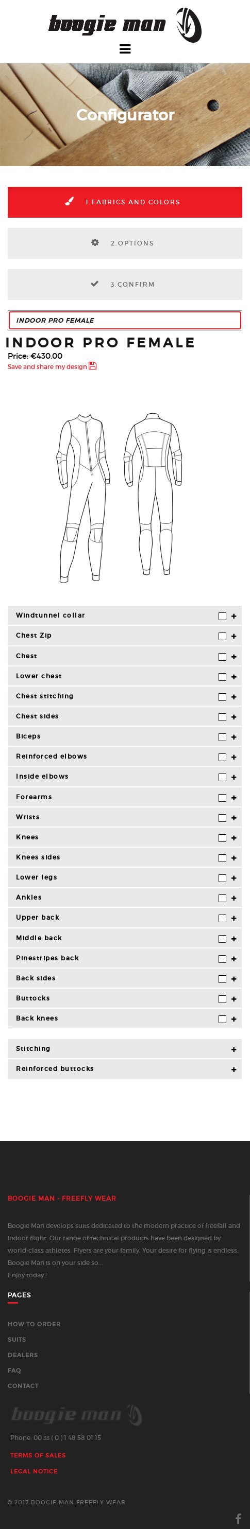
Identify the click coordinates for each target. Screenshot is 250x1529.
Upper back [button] (121, 917)
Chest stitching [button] (121, 696)
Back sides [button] (121, 978)
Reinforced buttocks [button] (55, 1069)
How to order (34, 1324)
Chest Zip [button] (121, 635)
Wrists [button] (121, 817)
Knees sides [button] (121, 857)
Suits (17, 1339)
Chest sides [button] (121, 716)
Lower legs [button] (121, 877)
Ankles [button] (121, 897)
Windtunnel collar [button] (121, 615)
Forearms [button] (121, 797)
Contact (23, 1386)
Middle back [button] (121, 938)
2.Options (119, 242)
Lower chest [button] (121, 676)
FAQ (14, 1370)
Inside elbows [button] (121, 776)
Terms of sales (38, 1455)
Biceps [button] (121, 736)
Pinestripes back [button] (121, 958)
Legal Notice (34, 1471)
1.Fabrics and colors (118, 201)
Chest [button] (121, 656)
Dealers (23, 1355)
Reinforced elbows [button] (121, 756)
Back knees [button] (121, 1018)
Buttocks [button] (121, 998)
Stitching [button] (33, 1048)
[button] (125, 320)
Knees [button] (121, 837)
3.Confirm (118, 283)
